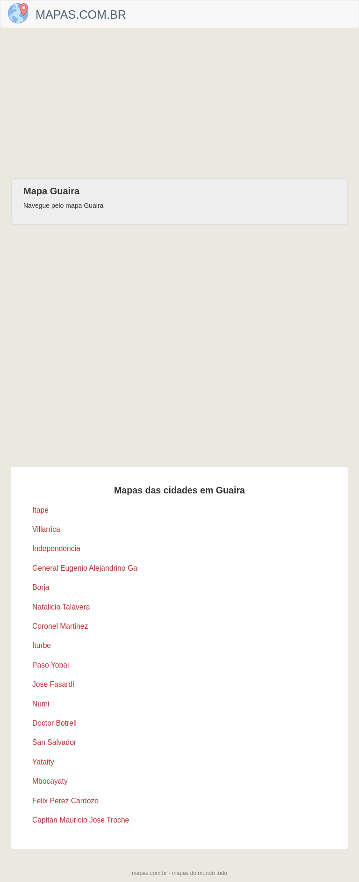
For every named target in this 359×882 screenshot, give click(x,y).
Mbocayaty (50, 781)
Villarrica (46, 529)
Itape (40, 510)
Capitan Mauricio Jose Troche (80, 820)
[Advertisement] (179, 103)
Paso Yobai (50, 665)
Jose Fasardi (53, 684)
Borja (41, 587)
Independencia (56, 548)
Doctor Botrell (54, 723)
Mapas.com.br (81, 14)
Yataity (43, 762)
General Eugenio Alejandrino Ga (84, 568)
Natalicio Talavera (61, 607)
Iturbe (41, 645)
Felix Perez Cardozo (65, 801)
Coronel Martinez (60, 626)
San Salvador (54, 742)
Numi (41, 704)
